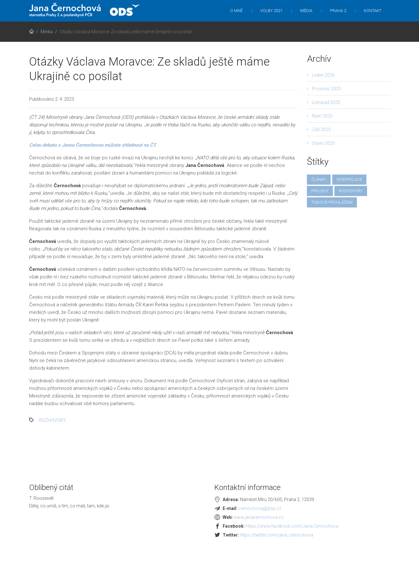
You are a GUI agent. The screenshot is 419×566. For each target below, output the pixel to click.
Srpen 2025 (323, 143)
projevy (319, 190)
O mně (236, 10)
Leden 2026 (323, 75)
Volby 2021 (271, 10)
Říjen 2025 (322, 115)
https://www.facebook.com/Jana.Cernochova (292, 526)
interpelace (349, 179)
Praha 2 (338, 10)
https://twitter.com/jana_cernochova (276, 534)
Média (306, 10)
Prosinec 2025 (326, 88)
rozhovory (52, 420)
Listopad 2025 (326, 102)
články (318, 179)
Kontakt (372, 10)
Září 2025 (321, 129)
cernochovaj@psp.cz (259, 508)
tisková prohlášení (331, 202)
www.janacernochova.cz (258, 517)
